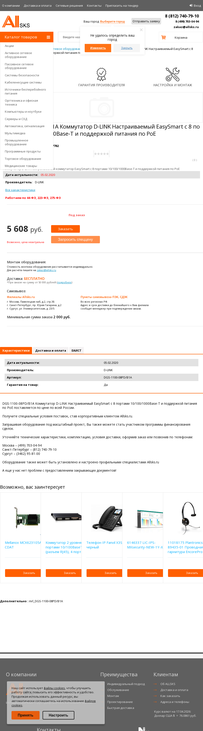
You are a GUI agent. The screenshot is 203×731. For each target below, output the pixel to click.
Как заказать (170, 696)
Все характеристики (20, 190)
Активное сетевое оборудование (18, 55)
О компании (11, 5)
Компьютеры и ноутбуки (23, 111)
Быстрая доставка (120, 708)
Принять (25, 715)
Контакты (94, 5)
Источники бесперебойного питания (25, 91)
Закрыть (127, 48)
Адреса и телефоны (174, 702)
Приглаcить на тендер (121, 5)
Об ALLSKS (167, 684)
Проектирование (120, 702)
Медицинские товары (21, 166)
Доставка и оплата (38, 5)
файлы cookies (54, 688)
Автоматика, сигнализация (24, 126)
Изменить (98, 48)
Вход (197, 5)
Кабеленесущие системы (23, 82)
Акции (9, 46)
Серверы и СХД (16, 119)
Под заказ (77, 215)
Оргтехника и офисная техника (21, 102)
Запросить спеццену (75, 239)
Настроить (58, 715)
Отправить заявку (146, 21)
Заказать (65, 228)
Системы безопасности (22, 75)
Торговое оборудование (23, 159)
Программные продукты (23, 151)
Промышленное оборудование (16, 142)
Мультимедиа (15, 133)
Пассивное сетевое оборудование (19, 66)
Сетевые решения (69, 5)
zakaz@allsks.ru (186, 27)
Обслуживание (118, 690)
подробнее (64, 282)
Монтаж (113, 696)
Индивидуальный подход (126, 684)
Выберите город (112, 21)
